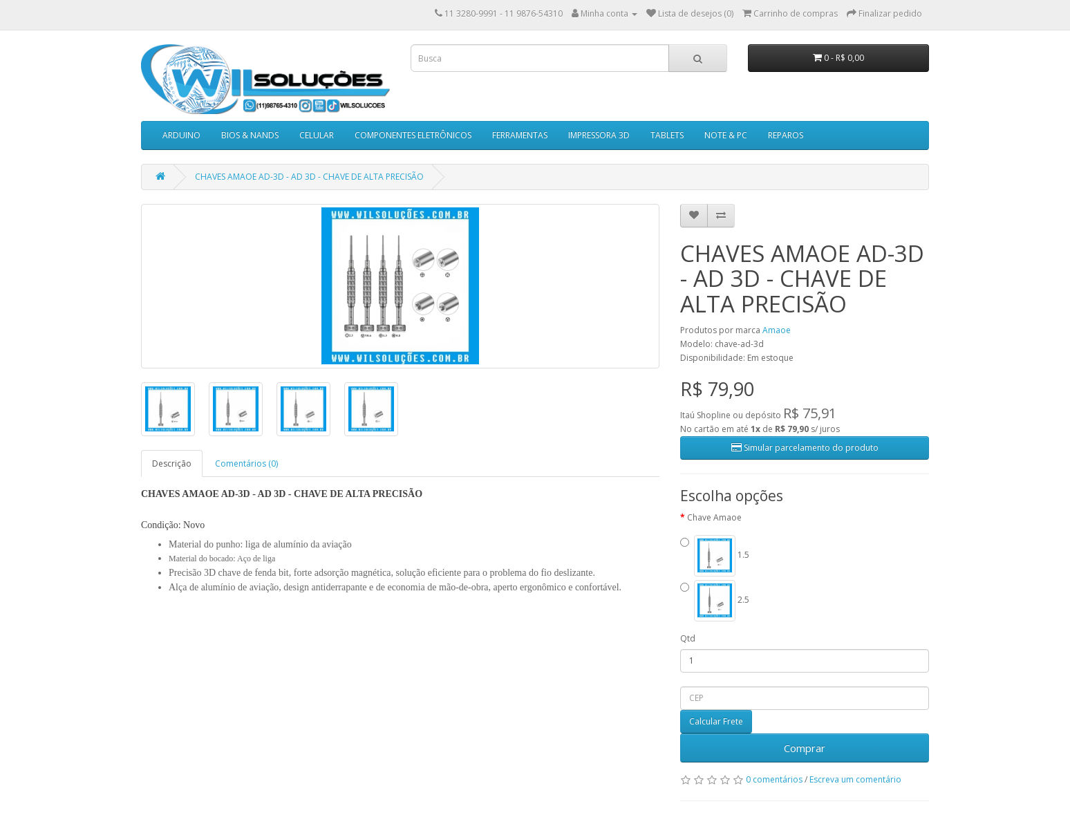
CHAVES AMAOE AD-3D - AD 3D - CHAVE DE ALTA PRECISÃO (309, 176)
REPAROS (785, 135)
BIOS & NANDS (250, 135)
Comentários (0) (246, 463)
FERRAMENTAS (519, 135)
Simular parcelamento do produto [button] (805, 447)
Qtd (687, 638)
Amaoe (776, 330)
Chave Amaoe (714, 517)
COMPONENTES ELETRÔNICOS (413, 135)
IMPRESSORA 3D (599, 135)
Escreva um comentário (855, 779)
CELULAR (316, 135)
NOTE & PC (725, 135)
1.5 (714, 556)
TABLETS (667, 135)
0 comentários (774, 779)
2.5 (714, 600)
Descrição (171, 463)
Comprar (804, 748)
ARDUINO (181, 135)
